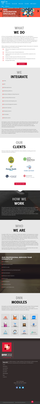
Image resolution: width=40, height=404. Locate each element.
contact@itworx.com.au (20, 384)
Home (4, 364)
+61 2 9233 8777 (20, 385)
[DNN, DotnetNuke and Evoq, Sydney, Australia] (4, 1)
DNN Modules (5, 373)
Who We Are (5, 369)
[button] (1, 11)
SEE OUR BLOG (22, 63)
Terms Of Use (17, 402)
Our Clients (5, 371)
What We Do (5, 366)
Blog (4, 375)
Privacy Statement (22, 402)
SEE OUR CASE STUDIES (20, 183)
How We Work (5, 368)
